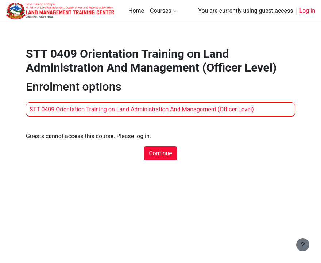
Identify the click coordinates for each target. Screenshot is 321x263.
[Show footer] (302, 244)
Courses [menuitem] (160, 10)
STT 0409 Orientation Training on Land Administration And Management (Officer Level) (142, 109)
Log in (307, 10)
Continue (160, 153)
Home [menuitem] (136, 10)
